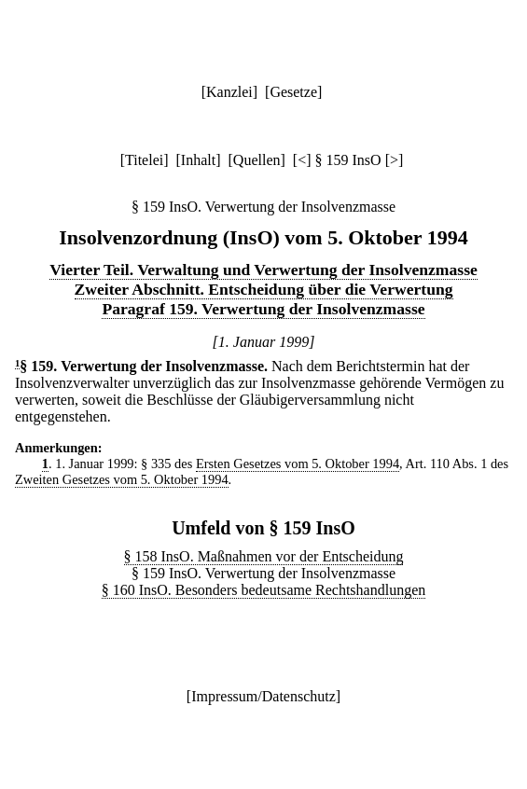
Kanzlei (229, 92)
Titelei (144, 160)
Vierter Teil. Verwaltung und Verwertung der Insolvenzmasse (263, 269)
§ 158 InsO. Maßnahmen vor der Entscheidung (264, 556)
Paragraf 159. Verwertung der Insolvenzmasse (263, 308)
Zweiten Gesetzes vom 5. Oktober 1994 (122, 479)
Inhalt (198, 160)
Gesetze (293, 92)
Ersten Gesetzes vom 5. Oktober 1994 (297, 463)
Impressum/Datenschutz (263, 696)
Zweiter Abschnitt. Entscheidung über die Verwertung (264, 289)
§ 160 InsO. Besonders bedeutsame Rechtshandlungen (263, 590)
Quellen (257, 160)
